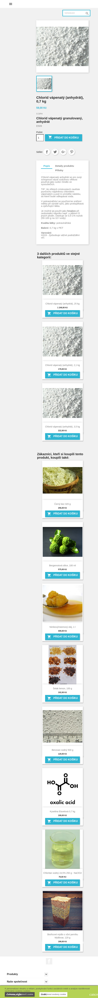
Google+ (63, 152)
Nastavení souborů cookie (19, 994)
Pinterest (71, 152)
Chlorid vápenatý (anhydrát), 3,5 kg (62, 426)
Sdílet (47, 152)
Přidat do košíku (63, 137)
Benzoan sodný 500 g (62, 750)
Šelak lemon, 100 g (62, 688)
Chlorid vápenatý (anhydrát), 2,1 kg (62, 365)
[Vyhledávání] (76, 13)
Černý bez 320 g (62, 504)
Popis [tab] (46, 166)
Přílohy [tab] (59, 170)
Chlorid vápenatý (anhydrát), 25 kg (62, 303)
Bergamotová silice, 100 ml (62, 565)
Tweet (55, 152)
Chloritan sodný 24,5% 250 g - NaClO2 (62, 873)
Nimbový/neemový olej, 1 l (62, 627)
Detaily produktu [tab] (64, 166)
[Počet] (40, 137)
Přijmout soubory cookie (53, 994)
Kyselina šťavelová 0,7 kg (62, 811)
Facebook (49, 961)
